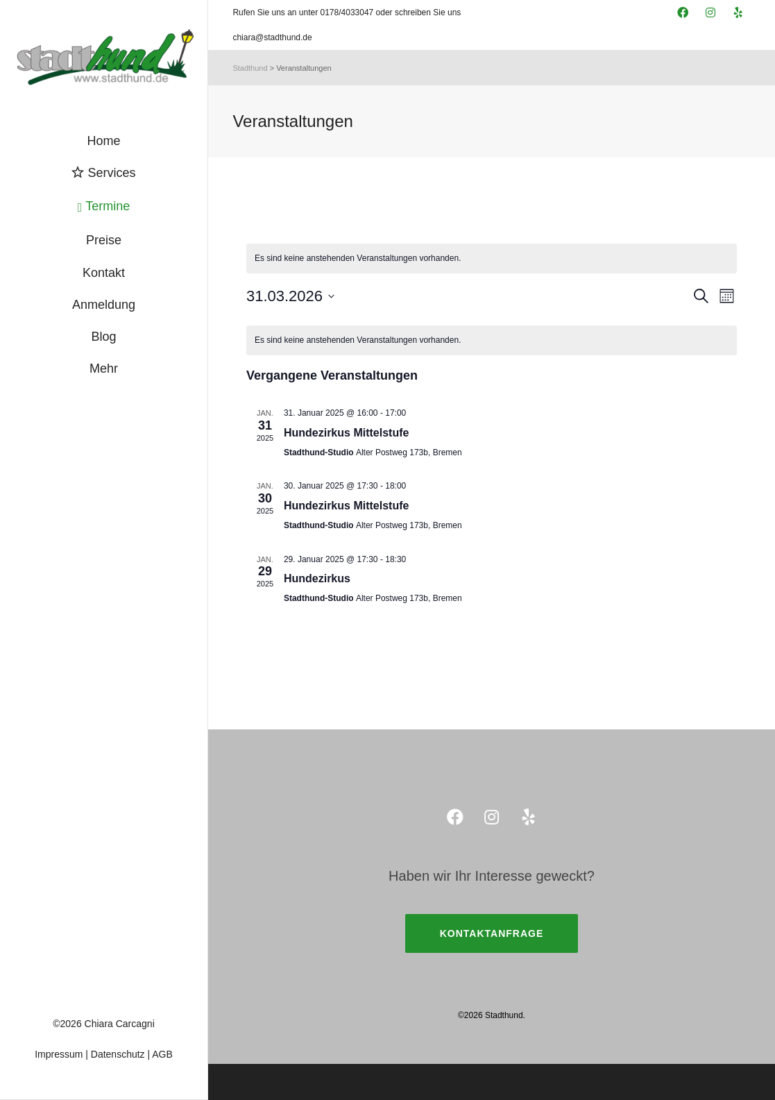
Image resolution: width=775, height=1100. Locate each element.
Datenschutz (118, 1054)
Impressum (59, 1054)
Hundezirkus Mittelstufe (346, 433)
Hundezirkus (317, 578)
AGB (162, 1054)
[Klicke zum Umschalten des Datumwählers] (290, 296)
